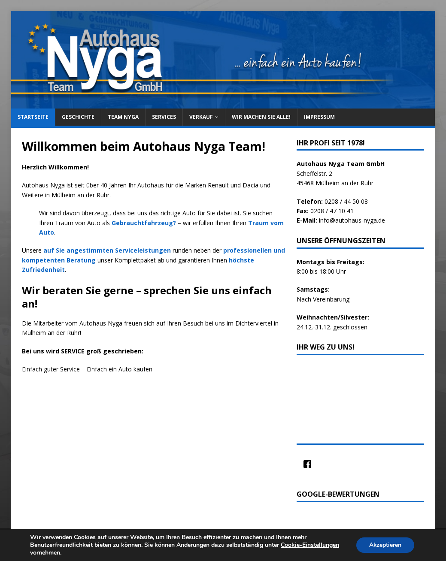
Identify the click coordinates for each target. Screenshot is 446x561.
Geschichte (78, 117)
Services (164, 117)
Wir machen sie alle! (261, 117)
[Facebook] (309, 464)
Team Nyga (123, 117)
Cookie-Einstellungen (310, 545)
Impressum (319, 117)
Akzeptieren (385, 545)
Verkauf (201, 117)
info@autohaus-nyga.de (352, 220)
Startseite (33, 117)
